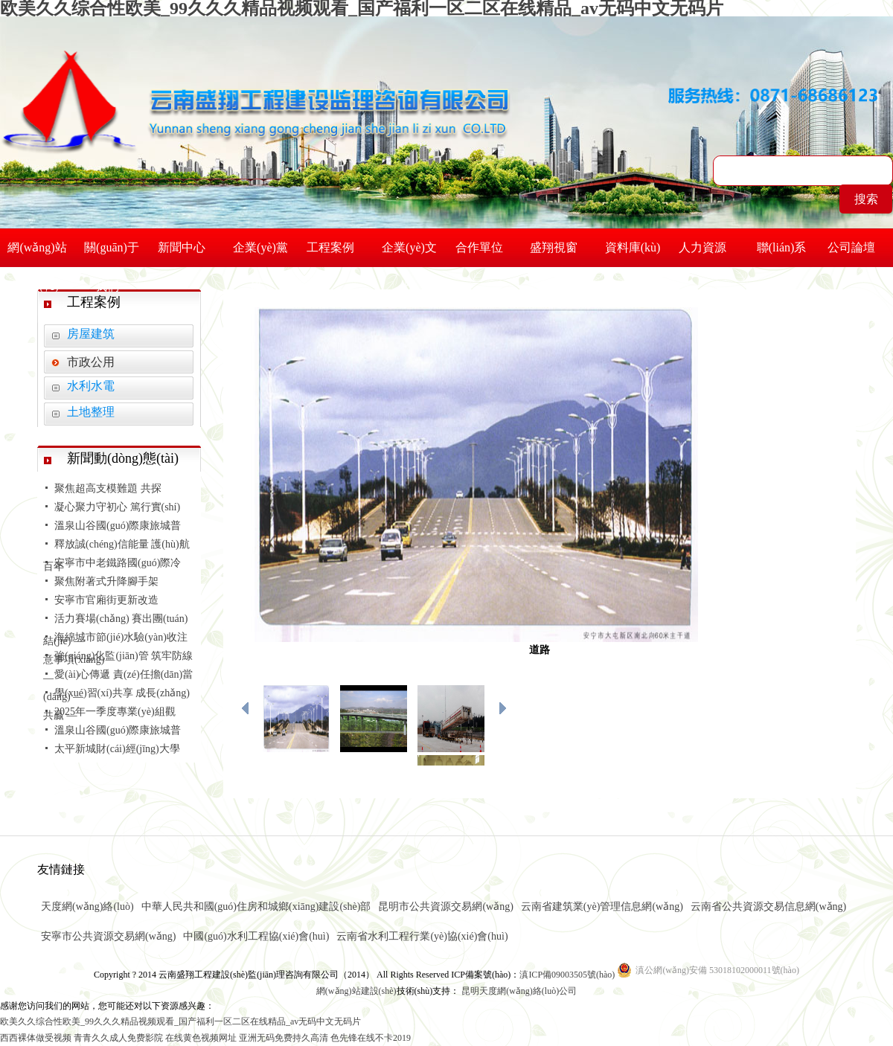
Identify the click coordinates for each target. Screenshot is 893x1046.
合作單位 (483, 247)
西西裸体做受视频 (35, 1038)
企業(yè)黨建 (260, 254)
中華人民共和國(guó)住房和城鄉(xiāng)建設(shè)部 (256, 906)
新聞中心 (186, 247)
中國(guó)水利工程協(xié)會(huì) (256, 936)
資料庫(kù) (633, 254)
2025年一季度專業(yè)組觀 (115, 711)
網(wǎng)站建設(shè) (356, 991)
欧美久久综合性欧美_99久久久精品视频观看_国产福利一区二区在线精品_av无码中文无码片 (180, 1021)
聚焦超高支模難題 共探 (107, 488)
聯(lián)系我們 (782, 254)
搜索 (866, 199)
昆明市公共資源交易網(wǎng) (445, 906)
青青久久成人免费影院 (118, 1038)
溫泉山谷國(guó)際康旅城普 (117, 525)
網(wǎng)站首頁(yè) (36, 254)
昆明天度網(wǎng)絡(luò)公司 (519, 991)
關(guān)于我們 (111, 254)
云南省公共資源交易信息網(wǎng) (768, 906)
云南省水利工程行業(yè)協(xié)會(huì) (422, 936)
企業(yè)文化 (409, 254)
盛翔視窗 (558, 247)
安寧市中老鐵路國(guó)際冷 (117, 562)
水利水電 (91, 385)
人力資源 (707, 247)
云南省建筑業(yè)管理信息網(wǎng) (602, 906)
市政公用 (91, 362)
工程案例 (335, 247)
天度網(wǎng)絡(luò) (87, 906)
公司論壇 (856, 247)
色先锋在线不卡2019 (370, 1038)
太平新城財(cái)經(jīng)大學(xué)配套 (111, 760)
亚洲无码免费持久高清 (283, 1038)
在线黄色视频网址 (201, 1038)
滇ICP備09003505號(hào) (568, 974)
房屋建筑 (91, 333)
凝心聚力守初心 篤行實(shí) (117, 507)
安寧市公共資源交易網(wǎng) (108, 936)
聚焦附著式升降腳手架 (106, 581)
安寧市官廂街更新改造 (106, 600)
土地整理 (91, 411)
